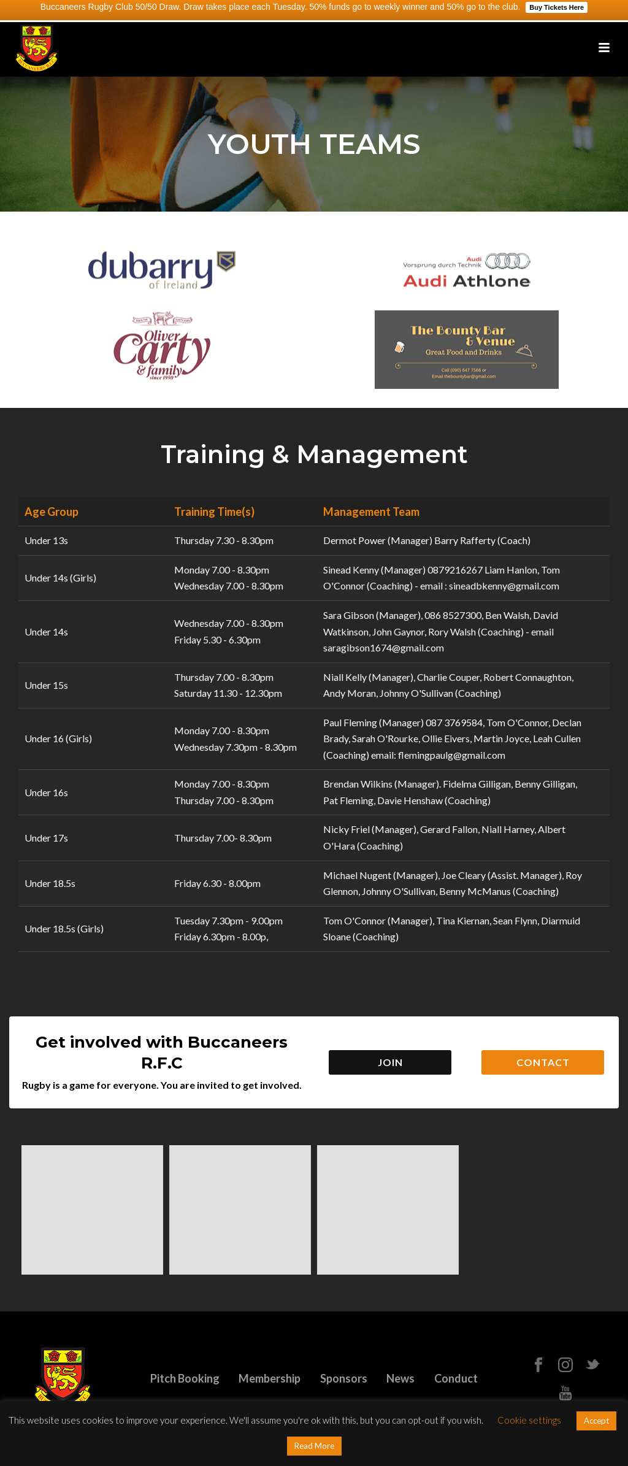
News (400, 1378)
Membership (270, 1378)
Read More (314, 1446)
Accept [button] (596, 1421)
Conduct (456, 1378)
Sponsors (343, 1378)
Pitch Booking (185, 1378)
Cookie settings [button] (529, 1420)
